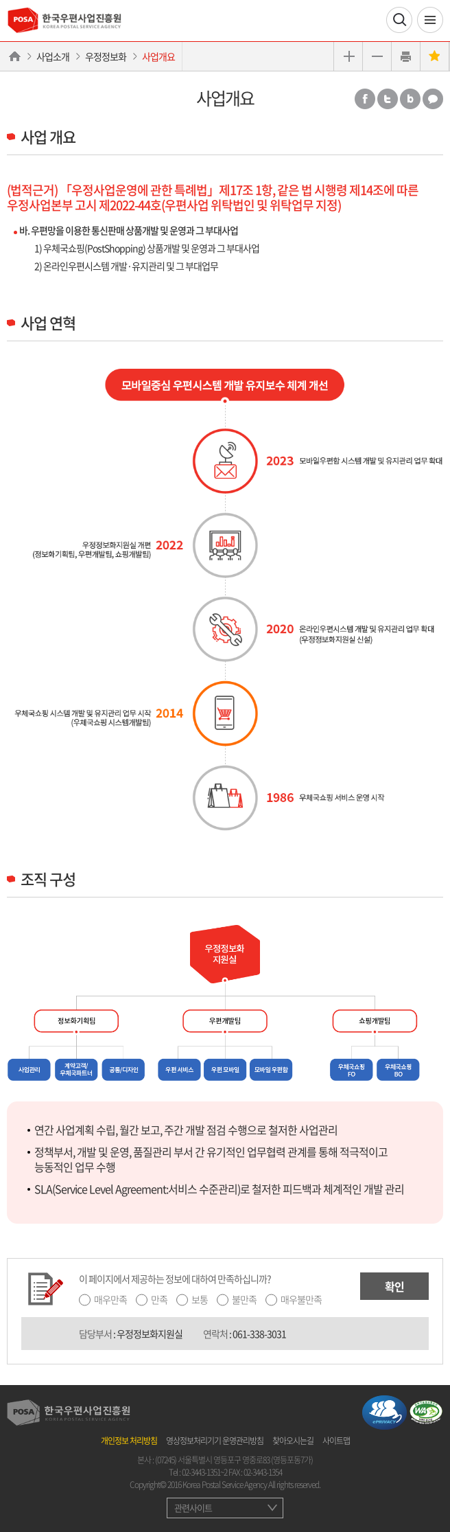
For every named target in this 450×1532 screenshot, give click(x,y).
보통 (199, 1299)
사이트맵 (336, 1440)
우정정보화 (105, 56)
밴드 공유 (410, 99)
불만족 (244, 1299)
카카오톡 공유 (433, 99)
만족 (159, 1299)
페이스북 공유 (365, 99)
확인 (394, 1286)
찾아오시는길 (292, 1440)
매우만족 (110, 1299)
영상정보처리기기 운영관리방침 (214, 1440)
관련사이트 (193, 1507)
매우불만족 (301, 1299)
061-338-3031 (259, 1333)
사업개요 (158, 56)
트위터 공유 (387, 99)
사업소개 (52, 56)
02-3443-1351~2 (204, 1472)
